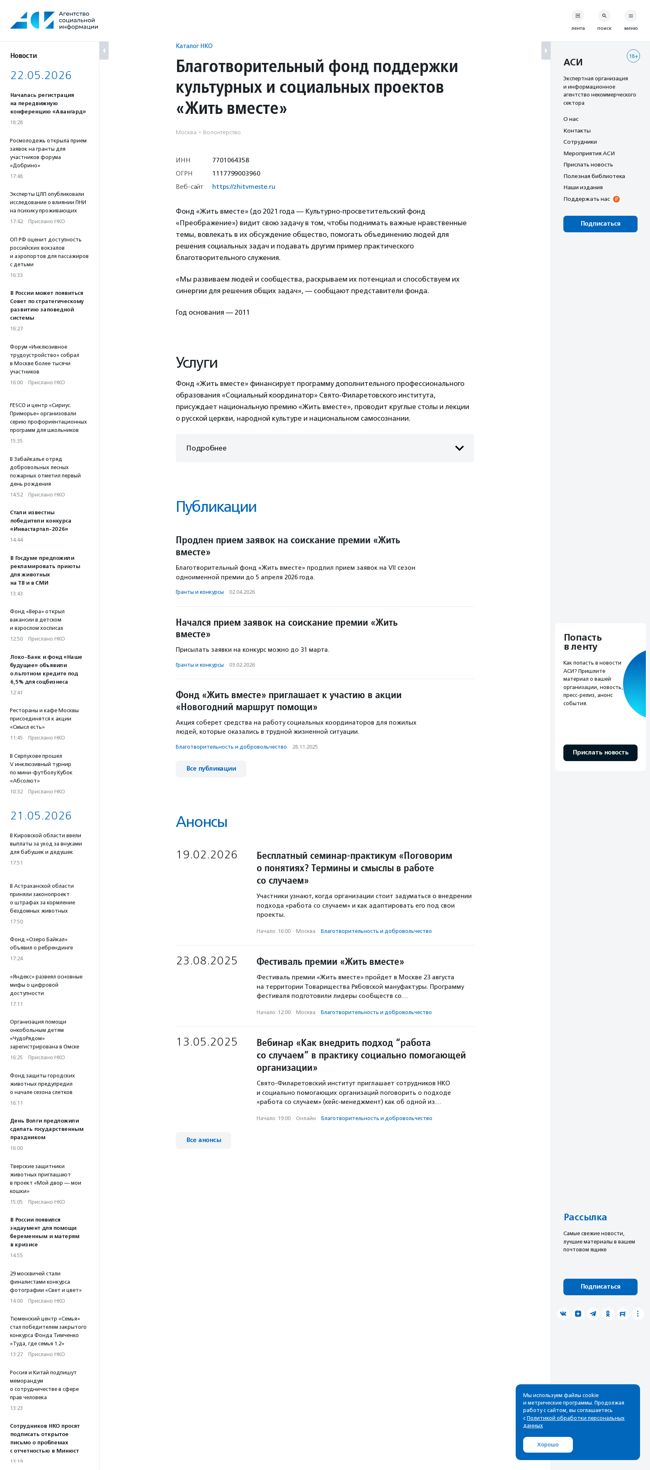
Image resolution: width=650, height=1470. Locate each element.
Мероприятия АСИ (589, 153)
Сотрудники (580, 141)
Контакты (577, 130)
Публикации (216, 507)
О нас (570, 119)
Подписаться (600, 224)
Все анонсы (203, 1140)
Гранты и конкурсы (200, 592)
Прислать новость (588, 164)
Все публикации (211, 769)
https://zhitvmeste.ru (243, 186)
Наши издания (583, 187)
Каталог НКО (194, 45)
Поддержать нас (586, 198)
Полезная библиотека (594, 176)
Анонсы (201, 822)
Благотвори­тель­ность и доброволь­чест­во (231, 747)
